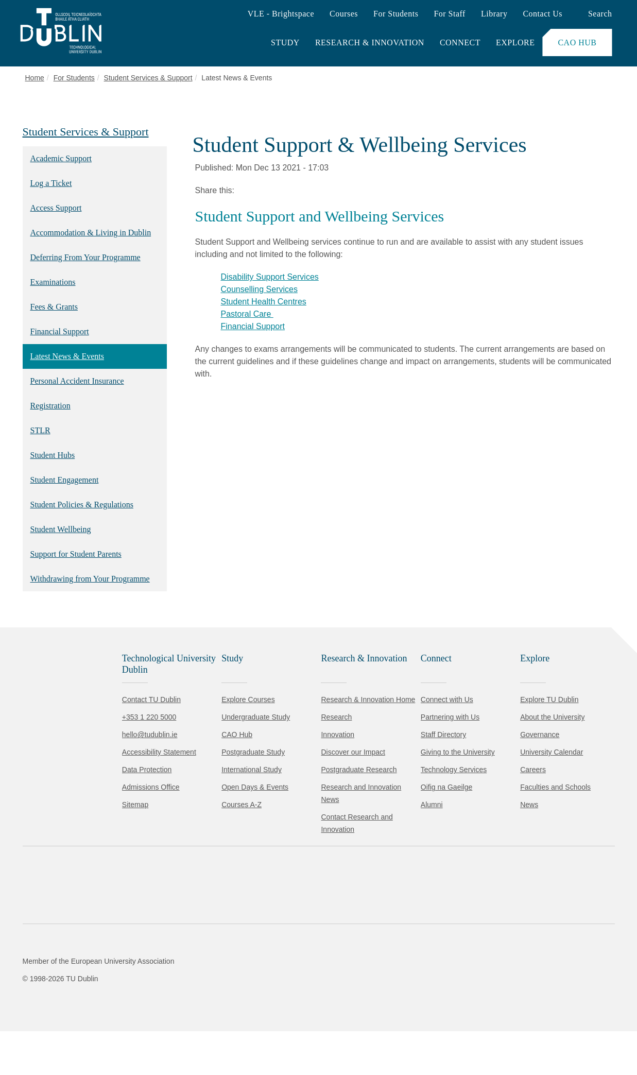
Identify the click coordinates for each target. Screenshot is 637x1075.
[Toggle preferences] (223, 1036)
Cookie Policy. (217, 1003)
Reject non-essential (139, 1036)
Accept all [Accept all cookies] (54, 1036)
